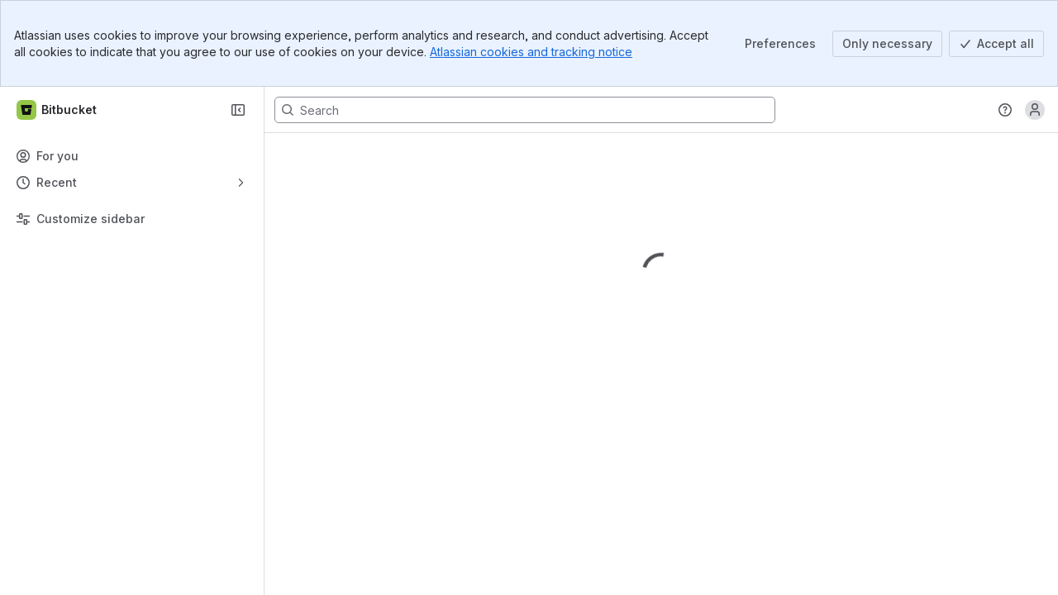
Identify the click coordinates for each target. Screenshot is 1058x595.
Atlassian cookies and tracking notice (531, 52)
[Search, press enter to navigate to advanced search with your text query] (524, 110)
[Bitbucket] (57, 110)
